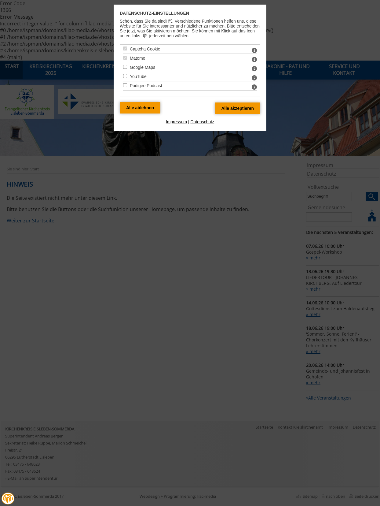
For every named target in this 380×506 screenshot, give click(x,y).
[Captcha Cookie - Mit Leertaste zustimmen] (125, 48)
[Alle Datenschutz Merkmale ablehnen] (140, 107)
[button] (8, 498)
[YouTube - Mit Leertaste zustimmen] (125, 76)
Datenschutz (202, 121)
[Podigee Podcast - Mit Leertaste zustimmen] (125, 85)
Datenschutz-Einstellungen (154, 13)
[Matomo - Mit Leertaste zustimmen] (125, 58)
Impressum (176, 121)
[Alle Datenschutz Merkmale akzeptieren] (237, 108)
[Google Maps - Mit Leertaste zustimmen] (125, 67)
